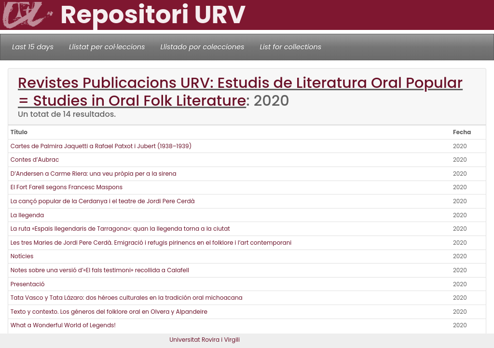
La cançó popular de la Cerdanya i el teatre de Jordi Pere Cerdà (103, 201)
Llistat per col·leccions (107, 47)
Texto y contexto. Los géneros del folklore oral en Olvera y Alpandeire (109, 311)
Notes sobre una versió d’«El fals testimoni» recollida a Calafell (100, 270)
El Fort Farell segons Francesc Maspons (67, 187)
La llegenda (27, 215)
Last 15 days (33, 47)
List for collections (290, 47)
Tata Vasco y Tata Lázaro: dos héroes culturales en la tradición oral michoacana (127, 297)
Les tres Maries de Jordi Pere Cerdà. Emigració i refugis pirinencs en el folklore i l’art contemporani (151, 242)
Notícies (22, 256)
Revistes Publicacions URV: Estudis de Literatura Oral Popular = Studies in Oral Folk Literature (240, 91)
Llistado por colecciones (203, 47)
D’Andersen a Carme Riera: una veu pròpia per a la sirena (94, 173)
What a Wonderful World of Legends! (63, 325)
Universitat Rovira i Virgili (204, 339)
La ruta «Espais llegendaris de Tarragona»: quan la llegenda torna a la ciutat (120, 228)
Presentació (28, 284)
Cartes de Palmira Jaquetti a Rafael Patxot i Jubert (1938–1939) (101, 146)
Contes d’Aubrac (35, 159)
